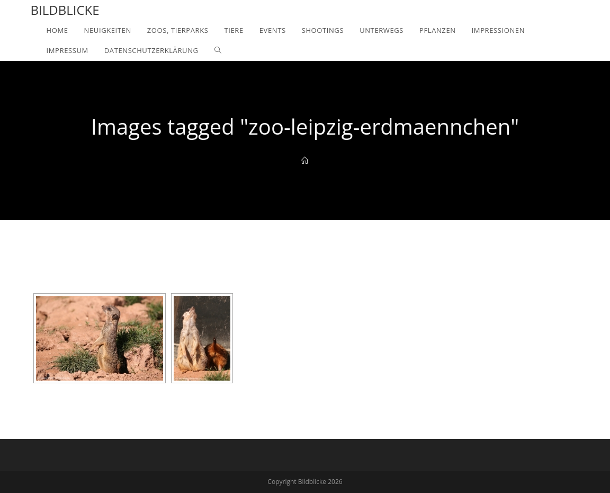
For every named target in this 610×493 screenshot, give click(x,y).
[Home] (304, 160)
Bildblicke (65, 10)
